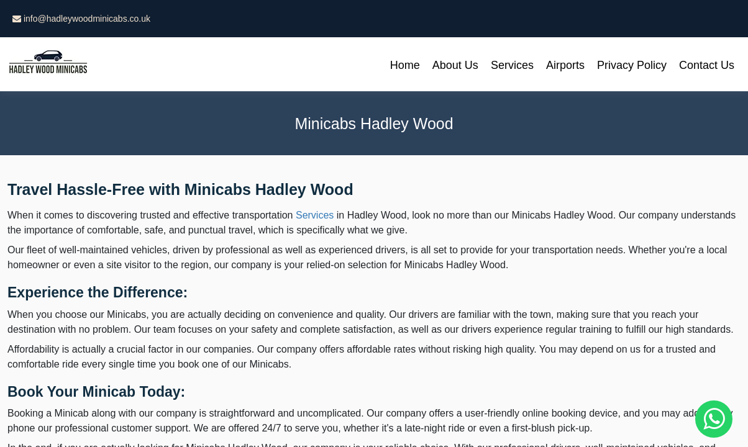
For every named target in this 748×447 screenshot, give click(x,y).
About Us (455, 65)
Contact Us (706, 65)
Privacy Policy (632, 65)
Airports (565, 65)
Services (512, 65)
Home (405, 65)
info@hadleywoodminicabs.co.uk (81, 19)
